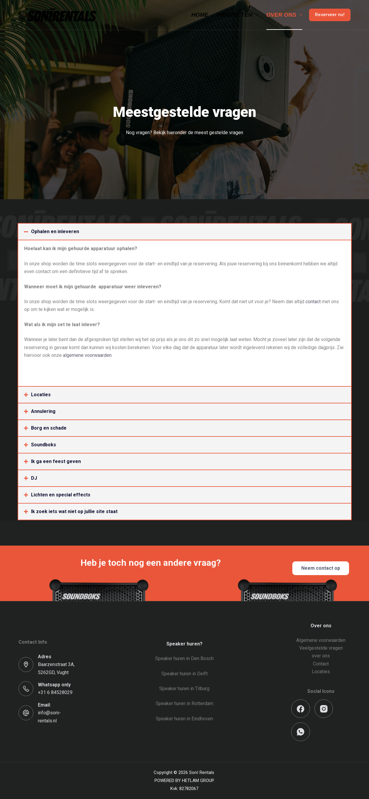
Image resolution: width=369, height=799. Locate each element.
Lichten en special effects (60, 495)
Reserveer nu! (330, 14)
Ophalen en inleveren (55, 231)
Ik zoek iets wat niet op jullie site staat (74, 511)
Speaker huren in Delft (184, 673)
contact (313, 301)
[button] (184, 232)
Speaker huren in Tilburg (184, 688)
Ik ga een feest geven (56, 461)
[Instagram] (323, 708)
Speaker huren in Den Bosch (184, 658)
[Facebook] (300, 708)
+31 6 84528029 (55, 692)
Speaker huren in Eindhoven (184, 718)
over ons (321, 656)
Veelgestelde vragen (321, 648)
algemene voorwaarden (87, 355)
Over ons (285, 14)
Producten (238, 14)
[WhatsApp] (300, 731)
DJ (34, 478)
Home (199, 15)
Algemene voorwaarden (320, 640)
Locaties (41, 394)
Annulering (43, 411)
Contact (321, 664)
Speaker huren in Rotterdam (184, 703)
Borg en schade (49, 428)
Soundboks (43, 444)
